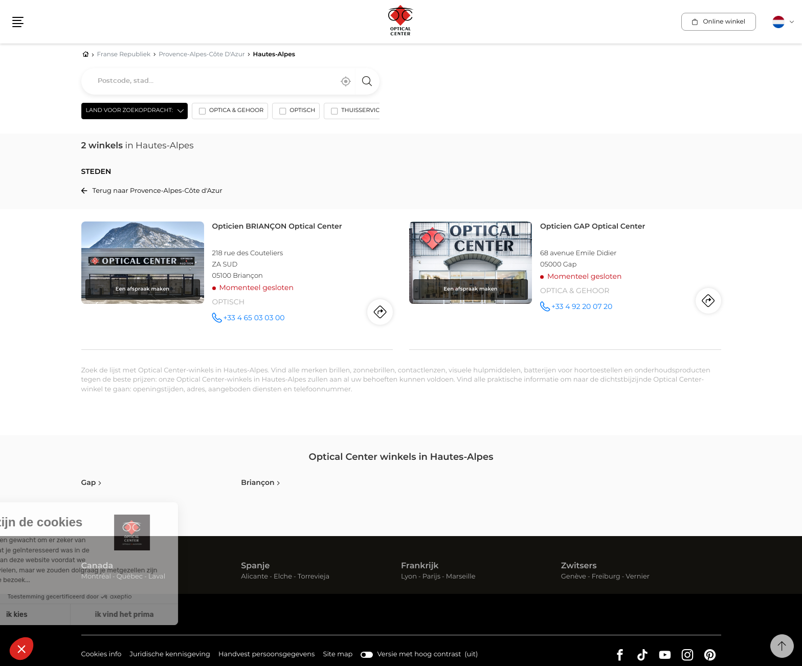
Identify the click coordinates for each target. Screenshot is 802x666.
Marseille (461, 577)
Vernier (638, 577)
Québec (130, 577)
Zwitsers (579, 566)
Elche (283, 577)
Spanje (255, 566)
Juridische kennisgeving (169, 655)
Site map (337, 654)
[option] (230, 113)
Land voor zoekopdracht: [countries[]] (129, 111)
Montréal (96, 577)
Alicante (254, 577)
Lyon (409, 577)
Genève (573, 577)
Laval (156, 577)
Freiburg (606, 577)
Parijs (431, 577)
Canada (97, 566)
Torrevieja (313, 577)
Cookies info (101, 655)
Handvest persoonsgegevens (266, 655)
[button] (18, 22)
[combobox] (230, 81)
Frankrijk (420, 566)
